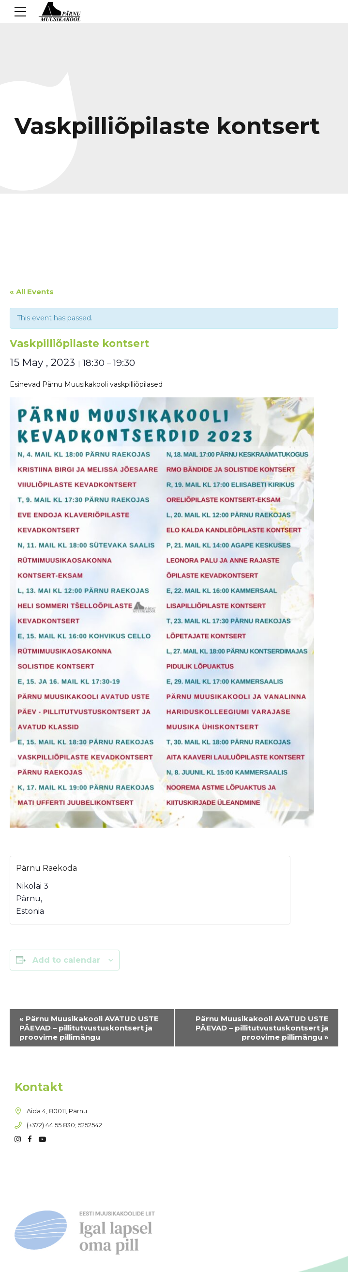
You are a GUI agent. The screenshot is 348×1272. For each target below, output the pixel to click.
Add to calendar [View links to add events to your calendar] (66, 960)
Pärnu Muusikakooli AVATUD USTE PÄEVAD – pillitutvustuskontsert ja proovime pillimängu (89, 1028)
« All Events (32, 291)
